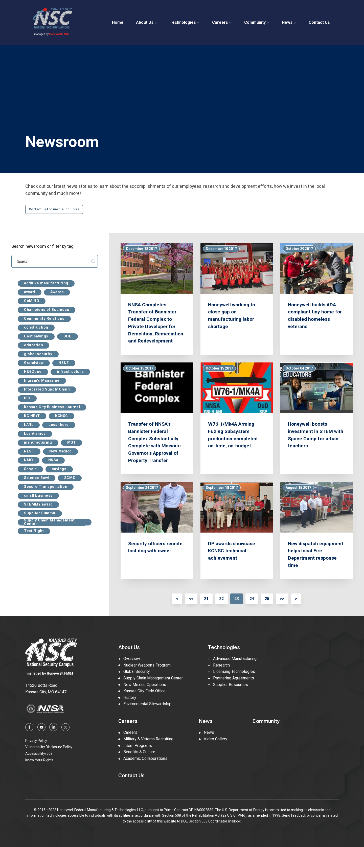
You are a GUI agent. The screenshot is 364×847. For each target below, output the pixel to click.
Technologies (184, 22)
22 (221, 598)
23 (236, 598)
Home (117, 22)
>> (282, 598)
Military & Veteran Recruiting (145, 739)
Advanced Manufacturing (232, 658)
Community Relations (44, 319)
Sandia (30, 469)
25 (267, 598)
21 (206, 598)
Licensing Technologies (231, 671)
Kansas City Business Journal (52, 407)
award (29, 292)
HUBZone (33, 372)
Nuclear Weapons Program (144, 665)
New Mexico (60, 451)
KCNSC (61, 416)
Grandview (33, 363)
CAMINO (31, 301)
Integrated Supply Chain (47, 389)
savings (59, 469)
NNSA (53, 460)
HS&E (64, 363)
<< (191, 598)
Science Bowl (36, 478)
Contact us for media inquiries (54, 209)
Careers (222, 22)
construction (36, 327)
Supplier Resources (228, 684)
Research (219, 665)
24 (251, 598)
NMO (28, 460)
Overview (129, 658)
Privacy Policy (36, 741)
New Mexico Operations (142, 684)
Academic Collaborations (142, 758)
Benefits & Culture (136, 751)
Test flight (34, 531)
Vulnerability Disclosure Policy (48, 747)
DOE (67, 336)
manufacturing (38, 442)
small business (38, 495)
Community (256, 22)
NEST (29, 451)
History (127, 697)
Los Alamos (35, 434)
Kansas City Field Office (142, 691)
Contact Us (319, 22)
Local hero (59, 425)
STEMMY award (38, 504)
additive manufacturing (46, 283)
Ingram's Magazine (42, 380)
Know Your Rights (39, 760)
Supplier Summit (40, 513)
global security (38, 354)
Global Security (134, 671)
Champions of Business (46, 310)
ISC (27, 398)
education (33, 345)
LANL (28, 425)
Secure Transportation (45, 487)
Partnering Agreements (231, 678)
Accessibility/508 (39, 753)
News (289, 22)
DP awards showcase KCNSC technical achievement (231, 551)
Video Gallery (213, 739)
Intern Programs (135, 745)
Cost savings (36, 336)
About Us (146, 22)
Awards (57, 292)
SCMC (69, 478)
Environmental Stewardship (144, 703)
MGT (71, 442)
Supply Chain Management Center (49, 522)
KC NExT (32, 416)
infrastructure (70, 372)
